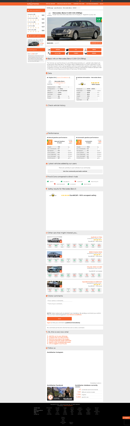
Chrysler (57, 407)
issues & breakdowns (63, 77)
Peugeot (88, 412)
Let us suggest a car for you (58, 343)
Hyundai (65, 414)
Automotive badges (92, 3)
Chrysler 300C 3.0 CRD (94, 267)
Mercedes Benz (67, 8)
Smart (96, 414)
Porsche (88, 414)
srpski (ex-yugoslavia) (97, 1)
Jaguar (72, 409)
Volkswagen (63, 422)
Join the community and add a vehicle (75, 171)
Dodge (65, 407)
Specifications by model (64, 3)
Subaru (63, 417)
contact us (37, 0)
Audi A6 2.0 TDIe (96, 237)
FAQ (35, 412)
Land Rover (80, 409)
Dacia (57, 412)
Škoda (71, 423)
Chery (49, 412)
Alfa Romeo (49, 407)
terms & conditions (38, 410)
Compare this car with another (58, 337)
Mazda (79, 412)
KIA (72, 412)
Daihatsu (57, 414)
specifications (58, 8)
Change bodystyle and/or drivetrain (60, 340)
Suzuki (63, 418)
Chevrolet (49, 414)
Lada (72, 414)
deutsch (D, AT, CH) (86, 1)
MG (80, 411)
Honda (65, 412)
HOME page (50, 8)
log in (49, 322)
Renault (97, 407)
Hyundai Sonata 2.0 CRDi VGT (92, 282)
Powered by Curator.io (95, 382)
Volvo (63, 423)
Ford (65, 410)
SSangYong (96, 411)
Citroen (57, 409)
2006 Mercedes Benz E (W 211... (36, 40)
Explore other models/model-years (60, 342)
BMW (49, 410)
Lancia (79, 407)
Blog (101, 3)
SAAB (96, 410)
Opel (88, 411)
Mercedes (80, 414)
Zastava (71, 422)
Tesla (63, 419)
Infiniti (72, 407)
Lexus (80, 410)
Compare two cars (78, 3)
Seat (97, 412)
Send (59, 318)
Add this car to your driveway (58, 336)
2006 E (74, 8)
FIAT (65, 409)
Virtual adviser (50, 3)
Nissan (88, 410)
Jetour (72, 411)
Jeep (72, 410)
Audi (49, 409)
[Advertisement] (13, 31)
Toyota (63, 421)
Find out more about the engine (59, 339)
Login (78, 1)
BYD (49, 411)
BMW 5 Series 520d (95, 252)
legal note (32, 0)
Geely (65, 411)
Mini (88, 407)
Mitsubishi (88, 409)
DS (57, 411)
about (28, 0)
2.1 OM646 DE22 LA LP (59, 83)
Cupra (57, 410)
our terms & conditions (74, 314)
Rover (96, 409)
